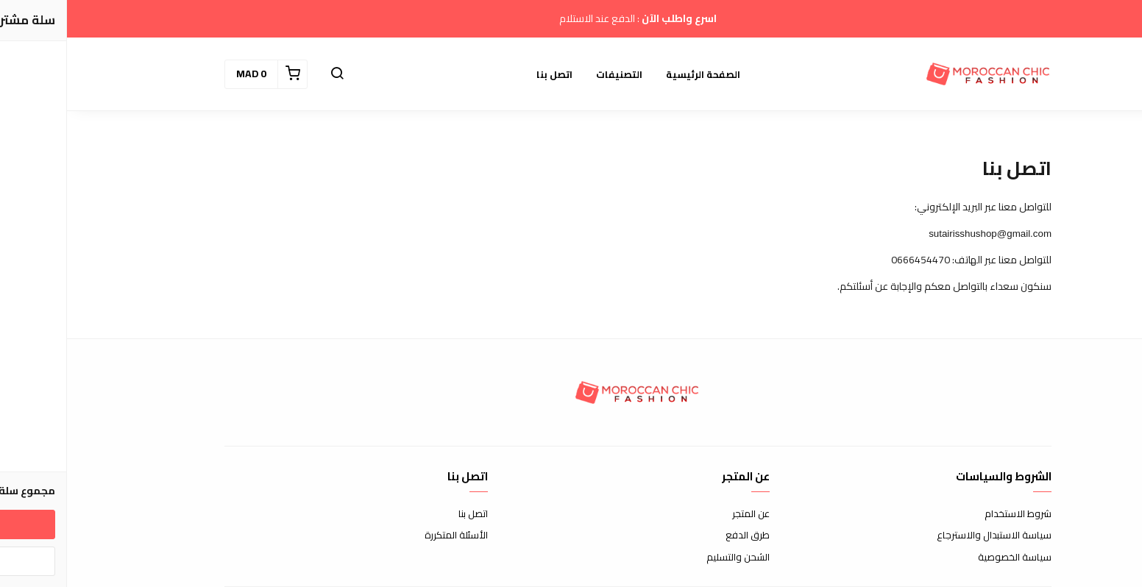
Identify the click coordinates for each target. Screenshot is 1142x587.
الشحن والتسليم (671, 557)
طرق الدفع (681, 535)
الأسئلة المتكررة (389, 535)
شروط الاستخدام (951, 514)
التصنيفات (552, 74)
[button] (270, 74)
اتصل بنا (487, 74)
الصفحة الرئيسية (636, 74)
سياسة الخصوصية (948, 557)
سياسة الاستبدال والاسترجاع (927, 535)
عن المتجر (684, 514)
